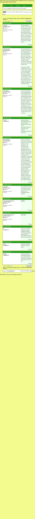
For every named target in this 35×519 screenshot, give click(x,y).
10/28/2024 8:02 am (7, 242)
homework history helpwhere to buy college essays (26, 124)
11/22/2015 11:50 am (7, 88)
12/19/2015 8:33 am (7, 137)
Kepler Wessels (6, 49)
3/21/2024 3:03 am (7, 198)
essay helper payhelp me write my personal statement (26, 128)
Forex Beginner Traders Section (13, 18)
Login (24, 5)
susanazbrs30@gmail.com (8, 200)
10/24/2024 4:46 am (7, 226)
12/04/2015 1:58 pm (7, 118)
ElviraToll (5, 186)
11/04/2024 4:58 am (7, 251)
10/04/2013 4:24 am (7, 23)
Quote (30, 44)
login (21, 8)
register (24, 8)
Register (18, 5)
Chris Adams (6, 90)
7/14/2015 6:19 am (7, 47)
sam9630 (5, 25)
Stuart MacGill (6, 139)
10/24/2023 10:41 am (7, 184)
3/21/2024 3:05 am (7, 212)
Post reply (28, 21)
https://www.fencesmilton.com (26, 237)
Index (4, 5)
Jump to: (9, 271)
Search (11, 5)
